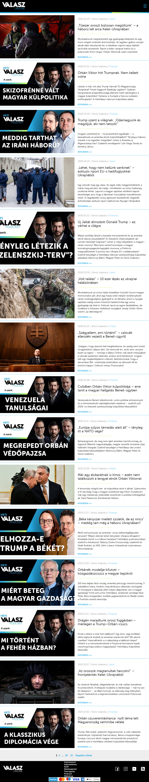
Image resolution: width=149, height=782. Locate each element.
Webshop (68, 776)
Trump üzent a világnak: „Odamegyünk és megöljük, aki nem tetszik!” (109, 122)
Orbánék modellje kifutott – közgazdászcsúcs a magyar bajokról (105, 571)
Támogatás (69, 771)
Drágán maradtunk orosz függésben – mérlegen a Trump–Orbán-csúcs (107, 622)
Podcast (113, 66)
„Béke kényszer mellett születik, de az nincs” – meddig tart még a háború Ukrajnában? (111, 521)
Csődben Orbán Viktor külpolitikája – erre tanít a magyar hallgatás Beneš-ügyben (109, 388)
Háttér (112, 468)
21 (71, 755)
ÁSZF (66, 767)
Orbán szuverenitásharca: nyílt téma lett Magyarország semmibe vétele (108, 720)
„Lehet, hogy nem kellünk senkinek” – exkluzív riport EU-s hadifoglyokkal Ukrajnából (106, 171)
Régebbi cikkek (83, 755)
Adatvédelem (70, 764)
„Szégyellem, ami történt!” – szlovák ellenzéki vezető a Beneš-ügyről (105, 334)
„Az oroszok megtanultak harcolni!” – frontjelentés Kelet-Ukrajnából (106, 673)
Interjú (112, 326)
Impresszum (70, 762)
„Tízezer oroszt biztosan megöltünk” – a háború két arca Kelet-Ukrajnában (108, 27)
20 (66, 755)
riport (112, 19)
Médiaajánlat (70, 769)
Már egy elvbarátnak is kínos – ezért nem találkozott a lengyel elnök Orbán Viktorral (109, 476)
